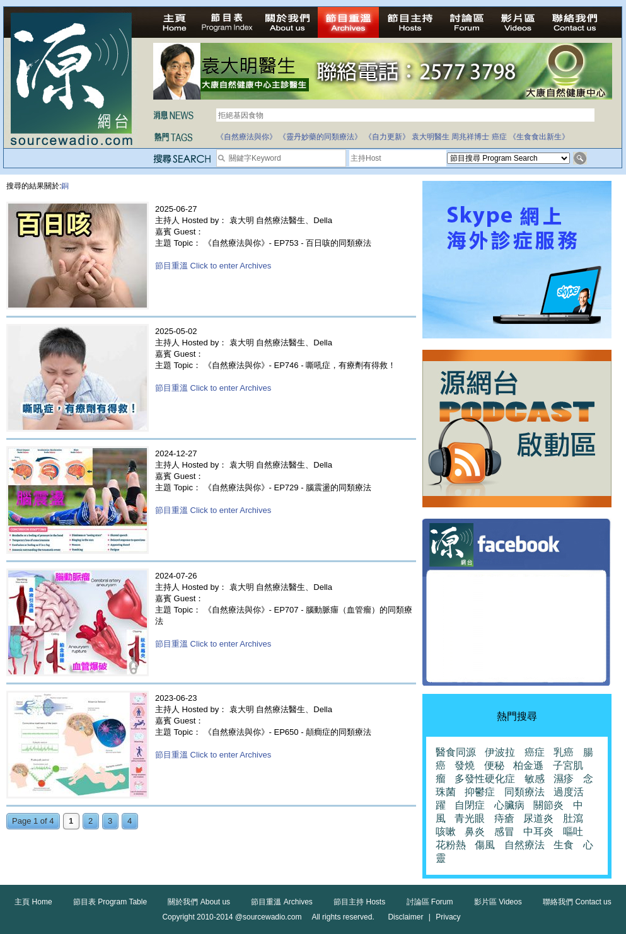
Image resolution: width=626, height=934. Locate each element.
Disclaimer (405, 917)
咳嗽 (446, 831)
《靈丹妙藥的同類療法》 (320, 136)
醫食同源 (456, 752)
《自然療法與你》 (246, 136)
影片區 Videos (498, 901)
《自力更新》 (387, 136)
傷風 (485, 844)
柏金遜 (528, 765)
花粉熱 (451, 844)
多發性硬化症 (485, 778)
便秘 (494, 765)
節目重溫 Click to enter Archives (213, 265)
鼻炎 (475, 831)
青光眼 (470, 818)
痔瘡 (504, 818)
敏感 (535, 778)
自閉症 (470, 805)
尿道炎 (538, 818)
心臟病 (509, 805)
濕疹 (564, 778)
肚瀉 (573, 818)
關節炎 (548, 805)
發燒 (465, 765)
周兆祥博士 (470, 136)
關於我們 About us (199, 901)
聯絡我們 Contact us (577, 901)
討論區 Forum (430, 901)
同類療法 (524, 792)
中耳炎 (538, 831)
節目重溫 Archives (281, 901)
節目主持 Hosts (359, 901)
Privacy (448, 917)
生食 (564, 844)
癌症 (499, 136)
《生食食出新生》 (539, 136)
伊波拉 (500, 752)
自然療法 (524, 844)
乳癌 (564, 752)
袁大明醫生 (430, 136)
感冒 (504, 831)
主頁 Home (33, 901)
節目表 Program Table (110, 901)
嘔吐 (573, 831)
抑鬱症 (480, 792)
